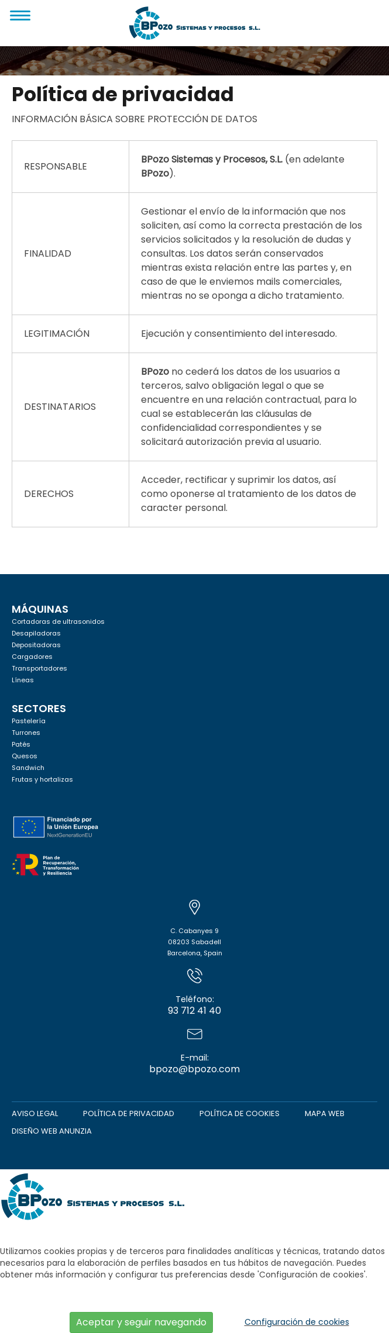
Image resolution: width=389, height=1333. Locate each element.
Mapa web (325, 1113)
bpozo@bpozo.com (194, 1051)
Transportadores (39, 668)
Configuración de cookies (297, 1322)
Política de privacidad (128, 1113)
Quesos (24, 756)
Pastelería (29, 721)
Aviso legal (35, 1113)
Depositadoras (36, 645)
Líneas (23, 680)
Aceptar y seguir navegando (141, 1322)
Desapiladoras (36, 633)
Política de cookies (239, 1113)
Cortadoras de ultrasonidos (58, 621)
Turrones (26, 732)
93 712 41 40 (194, 992)
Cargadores (32, 656)
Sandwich (28, 767)
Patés (21, 744)
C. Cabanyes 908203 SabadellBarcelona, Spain (194, 930)
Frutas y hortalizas (42, 779)
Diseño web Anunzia (52, 1131)
